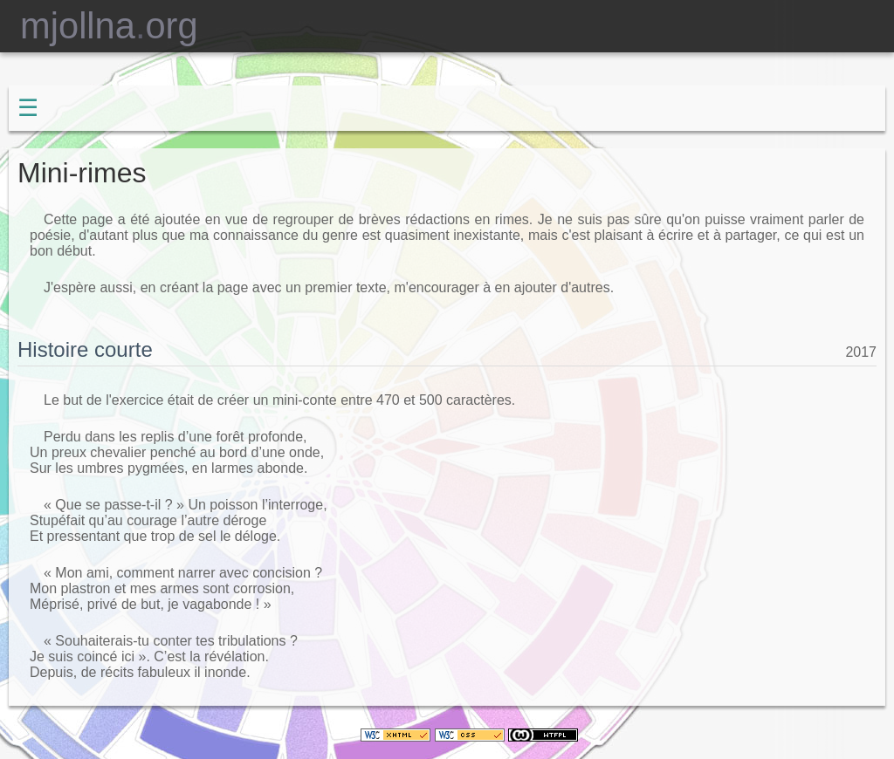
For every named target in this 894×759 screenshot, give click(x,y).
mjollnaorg (99, 25)
